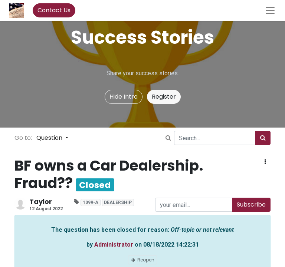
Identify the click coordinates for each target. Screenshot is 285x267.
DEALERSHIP (118, 202)
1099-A (90, 202)
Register (164, 96)
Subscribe (251, 204)
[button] (265, 162)
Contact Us (54, 10)
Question (50, 138)
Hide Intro (123, 96)
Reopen (142, 260)
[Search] (263, 138)
